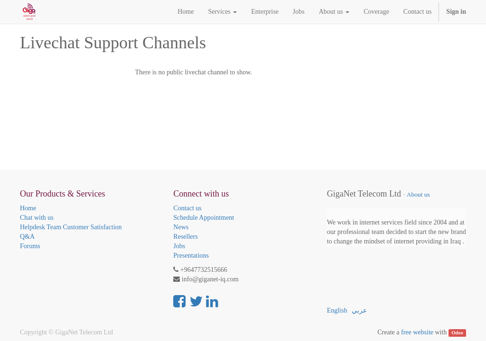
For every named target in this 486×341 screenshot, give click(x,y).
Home (28, 208)
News (180, 227)
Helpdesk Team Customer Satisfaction (71, 227)
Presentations (191, 255)
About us (418, 194)
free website (417, 332)
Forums (30, 246)
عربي (359, 310)
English (337, 310)
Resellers (185, 236)
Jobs (179, 246)
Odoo (457, 332)
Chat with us (37, 217)
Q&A (27, 236)
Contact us (187, 208)
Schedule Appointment (203, 217)
